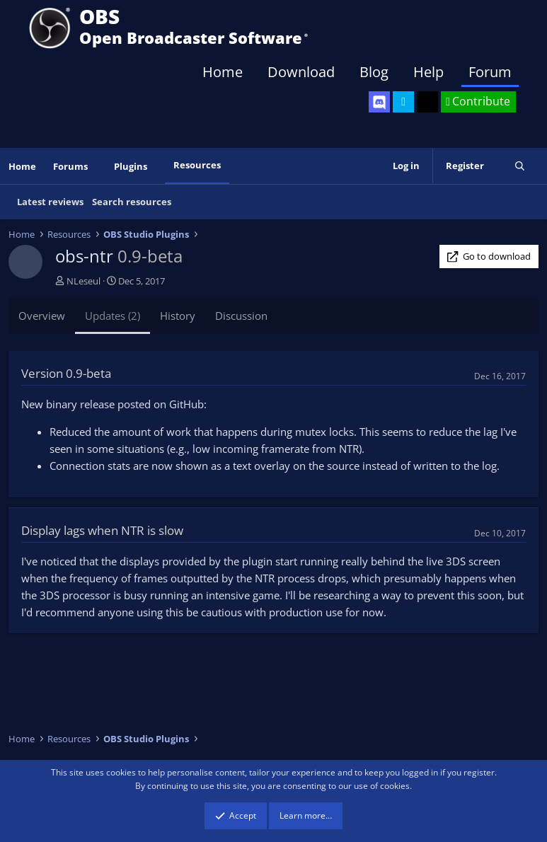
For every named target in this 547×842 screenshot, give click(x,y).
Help (428, 71)
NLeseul (83, 281)
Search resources (131, 201)
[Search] (520, 166)
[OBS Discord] (379, 102)
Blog (373, 71)
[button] (97, 166)
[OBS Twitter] (403, 102)
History (177, 315)
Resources (197, 164)
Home (222, 71)
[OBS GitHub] (427, 102)
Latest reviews (50, 201)
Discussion (241, 315)
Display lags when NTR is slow (102, 530)
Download (301, 71)
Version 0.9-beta (66, 373)
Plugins (130, 166)
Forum (490, 71)
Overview (41, 315)
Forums (70, 166)
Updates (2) (112, 315)
